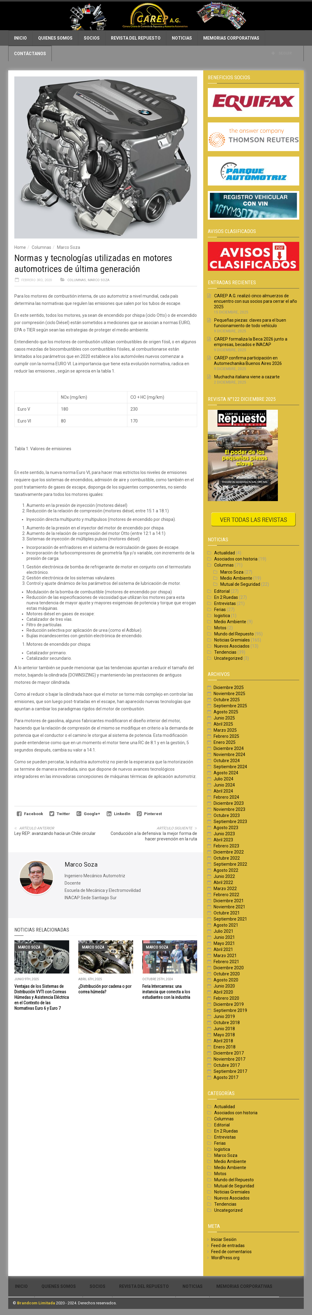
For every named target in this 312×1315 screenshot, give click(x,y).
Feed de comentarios (231, 1251)
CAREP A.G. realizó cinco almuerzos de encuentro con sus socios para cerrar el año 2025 (255, 301)
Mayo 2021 (224, 943)
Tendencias (225, 652)
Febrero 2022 (226, 894)
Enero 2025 (225, 742)
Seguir (281, 53)
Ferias (220, 609)
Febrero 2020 (226, 998)
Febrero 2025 (226, 736)
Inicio (20, 38)
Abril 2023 (223, 839)
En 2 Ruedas (226, 597)
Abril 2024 (223, 791)
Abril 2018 (223, 1040)
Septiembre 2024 (230, 766)
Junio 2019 (224, 1016)
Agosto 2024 (226, 772)
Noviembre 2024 (229, 754)
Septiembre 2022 (230, 864)
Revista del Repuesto (136, 38)
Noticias (182, 38)
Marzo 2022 (225, 888)
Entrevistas (225, 603)
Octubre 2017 (227, 1065)
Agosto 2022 (226, 870)
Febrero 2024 (226, 797)
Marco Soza (68, 247)
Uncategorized (228, 658)
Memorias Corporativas (231, 38)
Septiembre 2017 (230, 1071)
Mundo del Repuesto (234, 633)
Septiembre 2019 (230, 1010)
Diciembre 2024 (229, 748)
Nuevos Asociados (232, 646)
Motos (220, 627)
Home (20, 247)
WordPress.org (225, 1257)
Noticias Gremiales (232, 640)
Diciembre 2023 (229, 803)
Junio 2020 (224, 986)
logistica (222, 615)
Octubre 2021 (227, 912)
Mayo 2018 (224, 1034)
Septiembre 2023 (230, 821)
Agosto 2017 (226, 1077)
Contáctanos (30, 53)
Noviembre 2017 (229, 1059)
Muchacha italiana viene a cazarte (247, 376)
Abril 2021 (223, 949)
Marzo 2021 (225, 955)
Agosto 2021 (226, 925)
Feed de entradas (228, 1245)
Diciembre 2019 (229, 1004)
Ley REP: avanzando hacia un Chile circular (55, 833)
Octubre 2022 (227, 858)
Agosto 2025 (226, 711)
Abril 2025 (223, 724)
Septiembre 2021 (230, 919)
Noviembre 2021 (229, 906)
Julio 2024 (223, 778)
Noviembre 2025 (229, 693)
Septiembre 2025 (230, 705)
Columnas (41, 247)
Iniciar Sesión (223, 1239)
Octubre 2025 (227, 699)
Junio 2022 (224, 876)
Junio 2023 (224, 833)
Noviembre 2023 (229, 809)
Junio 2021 (224, 937)
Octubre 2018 (227, 1022)
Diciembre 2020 (229, 967)
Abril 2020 (223, 992)
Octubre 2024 (227, 760)
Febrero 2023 (226, 845)
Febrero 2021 (226, 961)
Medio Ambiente (236, 578)
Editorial (222, 591)
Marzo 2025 (225, 730)
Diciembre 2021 (229, 900)
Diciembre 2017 (229, 1053)
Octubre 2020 (227, 973)
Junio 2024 (224, 785)
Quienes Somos (55, 38)
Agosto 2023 (226, 827)
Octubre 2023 (227, 815)
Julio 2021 (223, 931)
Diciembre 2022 (229, 852)
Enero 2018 (225, 1047)
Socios (92, 38)
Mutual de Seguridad (240, 584)
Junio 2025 (224, 718)
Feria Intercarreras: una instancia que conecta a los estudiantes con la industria (166, 992)
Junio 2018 (224, 1028)
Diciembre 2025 (229, 687)
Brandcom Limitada (36, 1303)
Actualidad (224, 552)
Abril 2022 (223, 882)
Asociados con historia (235, 559)
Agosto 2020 (226, 979)
